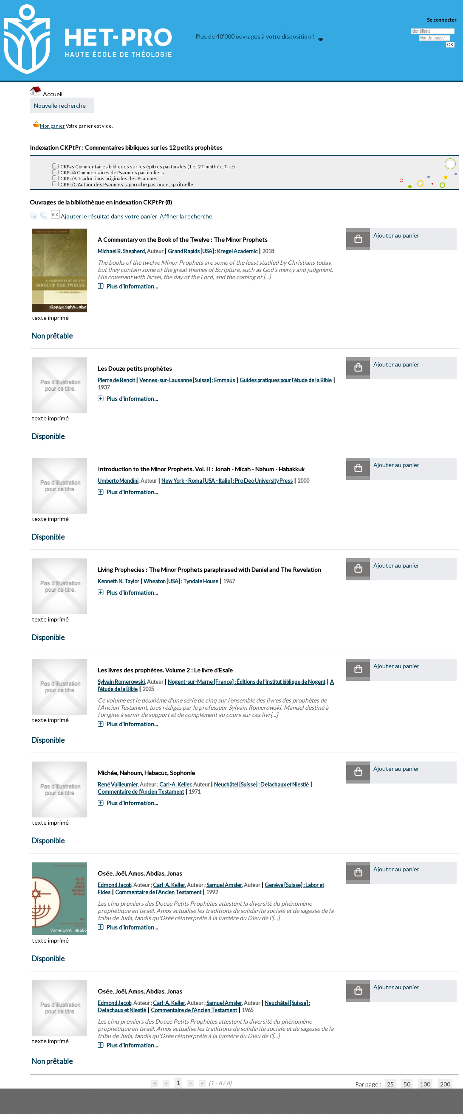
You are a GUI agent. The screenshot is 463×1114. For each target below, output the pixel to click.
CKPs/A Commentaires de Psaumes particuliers (108, 172)
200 (445, 1084)
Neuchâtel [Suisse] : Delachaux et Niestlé (261, 784)
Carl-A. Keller (175, 784)
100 (425, 1084)
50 (407, 1084)
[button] (358, 239)
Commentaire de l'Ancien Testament (141, 792)
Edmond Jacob (114, 885)
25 (390, 1084)
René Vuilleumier (118, 784)
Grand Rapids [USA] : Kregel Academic (212, 251)
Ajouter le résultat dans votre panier (109, 216)
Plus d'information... (132, 286)
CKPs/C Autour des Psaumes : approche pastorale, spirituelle (122, 184)
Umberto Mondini (118, 481)
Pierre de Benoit (116, 380)
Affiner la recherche (186, 216)
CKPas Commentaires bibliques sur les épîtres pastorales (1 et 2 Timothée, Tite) (143, 166)
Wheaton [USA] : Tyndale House (181, 581)
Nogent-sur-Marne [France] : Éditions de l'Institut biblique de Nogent (246, 682)
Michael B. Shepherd (121, 251)
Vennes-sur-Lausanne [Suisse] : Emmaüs (187, 380)
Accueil (46, 94)
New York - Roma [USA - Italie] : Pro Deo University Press (227, 481)
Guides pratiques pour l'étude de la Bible (286, 380)
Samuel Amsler (224, 885)
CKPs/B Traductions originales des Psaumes (105, 178)
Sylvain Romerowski (121, 682)
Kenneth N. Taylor (118, 581)
